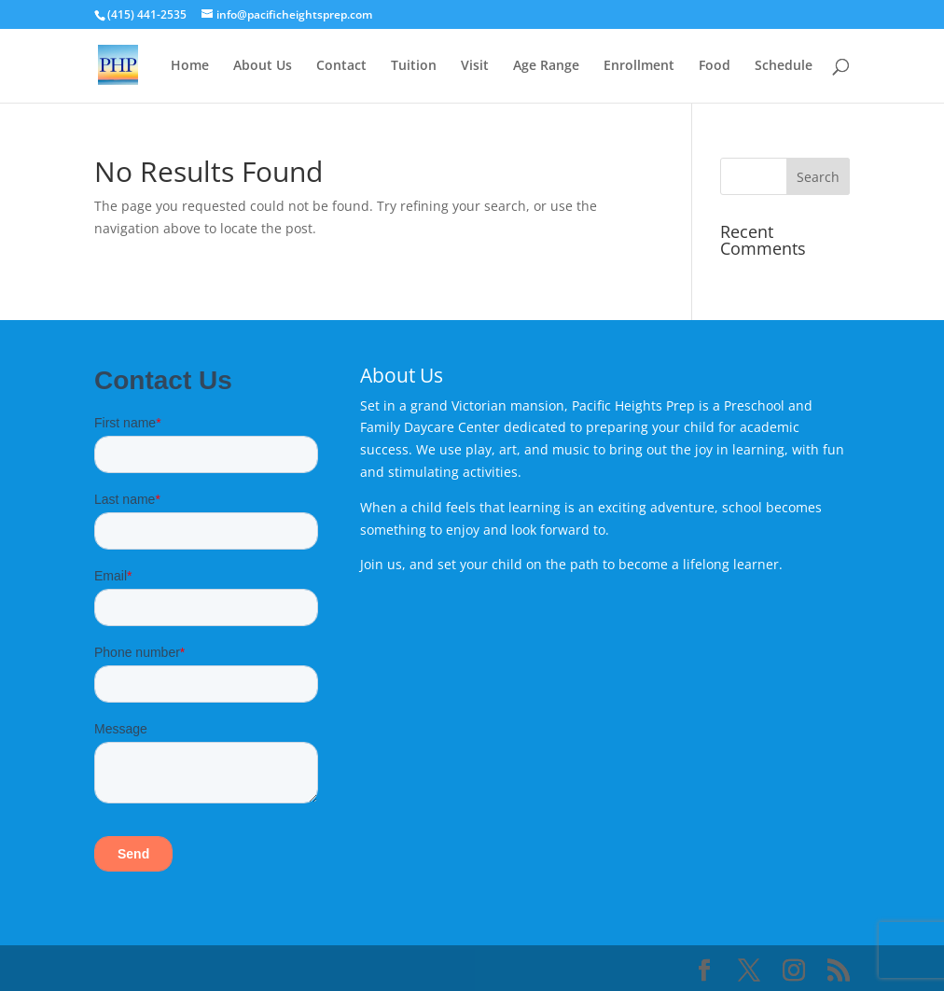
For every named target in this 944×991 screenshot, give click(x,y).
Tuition (414, 66)
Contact (341, 66)
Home (190, 66)
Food (714, 66)
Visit (475, 66)
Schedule (783, 66)
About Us (262, 66)
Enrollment (639, 66)
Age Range (546, 66)
